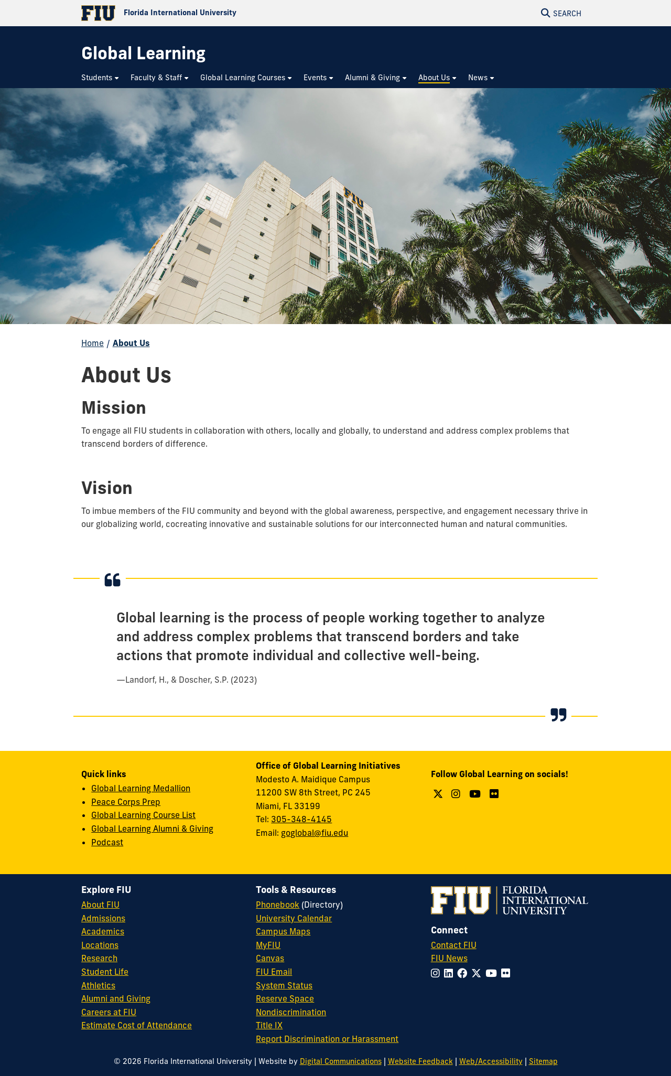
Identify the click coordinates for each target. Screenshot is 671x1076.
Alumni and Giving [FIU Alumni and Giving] (115, 998)
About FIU (100, 904)
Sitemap (543, 1061)
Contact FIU (454, 945)
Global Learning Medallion (140, 788)
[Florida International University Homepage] (208, 13)
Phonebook (277, 904)
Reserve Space (285, 998)
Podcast (107, 842)
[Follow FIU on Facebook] (464, 973)
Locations (99, 945)
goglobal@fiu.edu (314, 832)
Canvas (270, 958)
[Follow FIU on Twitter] (478, 973)
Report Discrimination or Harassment (327, 1039)
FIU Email (274, 971)
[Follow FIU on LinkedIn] (450, 973)
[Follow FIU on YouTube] (493, 973)
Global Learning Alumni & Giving (152, 828)
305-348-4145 (301, 819)
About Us (131, 343)
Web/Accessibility (491, 1061)
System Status (284, 985)
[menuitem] (100, 78)
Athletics (98, 985)
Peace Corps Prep (125, 802)
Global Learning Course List (143, 815)
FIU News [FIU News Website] (449, 958)
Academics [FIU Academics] (102, 931)
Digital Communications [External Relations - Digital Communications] (341, 1061)
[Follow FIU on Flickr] (507, 973)
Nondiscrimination (291, 1012)
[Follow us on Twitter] (439, 794)
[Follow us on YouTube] (476, 794)
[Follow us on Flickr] (495, 794)
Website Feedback (420, 1061)
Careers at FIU (108, 1012)
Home (92, 343)
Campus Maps (283, 931)
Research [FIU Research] (99, 958)
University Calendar (294, 918)
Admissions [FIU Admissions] (103, 918)
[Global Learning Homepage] (143, 53)
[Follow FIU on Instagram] (437, 973)
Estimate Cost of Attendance (136, 1025)
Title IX (269, 1025)
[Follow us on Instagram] (457, 794)
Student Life (104, 971)
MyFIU (268, 945)
